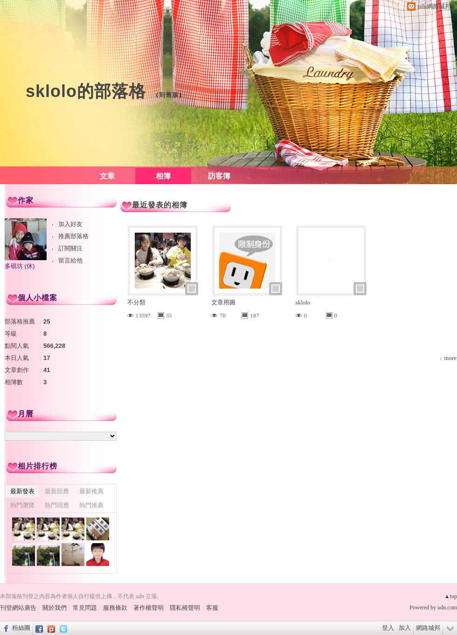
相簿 (163, 176)
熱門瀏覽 (22, 505)
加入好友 (70, 224)
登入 (388, 627)
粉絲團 (21, 627)
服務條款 (115, 607)
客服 (212, 607)
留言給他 (70, 260)
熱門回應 (57, 505)
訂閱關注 (70, 248)
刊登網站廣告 (18, 607)
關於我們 (54, 607)
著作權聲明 (148, 607)
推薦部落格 (73, 236)
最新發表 (22, 491)
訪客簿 (219, 176)
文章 (107, 176)
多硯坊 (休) (20, 265)
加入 (405, 627)
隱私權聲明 (185, 607)
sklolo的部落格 (86, 91)
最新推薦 (91, 491)
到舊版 (169, 94)
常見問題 (85, 607)
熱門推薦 (91, 505)
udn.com (447, 607)
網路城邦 (428, 627)
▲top (450, 596)
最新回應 (57, 491)
